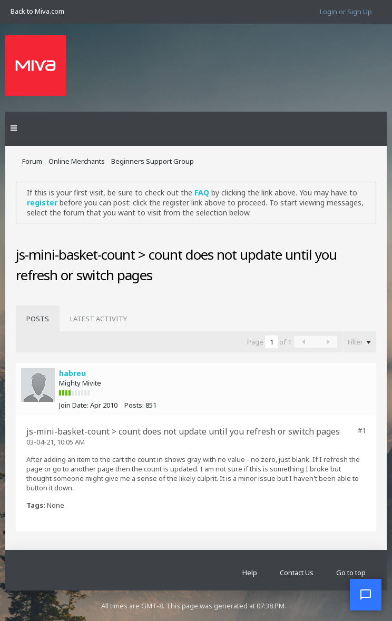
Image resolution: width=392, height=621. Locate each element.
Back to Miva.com (37, 11)
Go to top (351, 572)
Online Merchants (76, 161)
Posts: (134, 405)
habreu (72, 373)
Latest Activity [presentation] (98, 318)
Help (249, 572)
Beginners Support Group (152, 161)
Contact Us (296, 572)
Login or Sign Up (346, 11)
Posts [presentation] (37, 318)
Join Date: (74, 405)
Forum (32, 161)
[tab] (38, 318)
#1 (362, 430)
